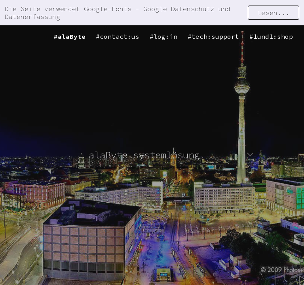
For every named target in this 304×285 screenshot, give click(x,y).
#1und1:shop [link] (271, 36)
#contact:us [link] (117, 36)
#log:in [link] (163, 36)
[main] (151, 155)
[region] (152, 12)
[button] (250, 155)
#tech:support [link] (213, 36)
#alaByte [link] (70, 36)
